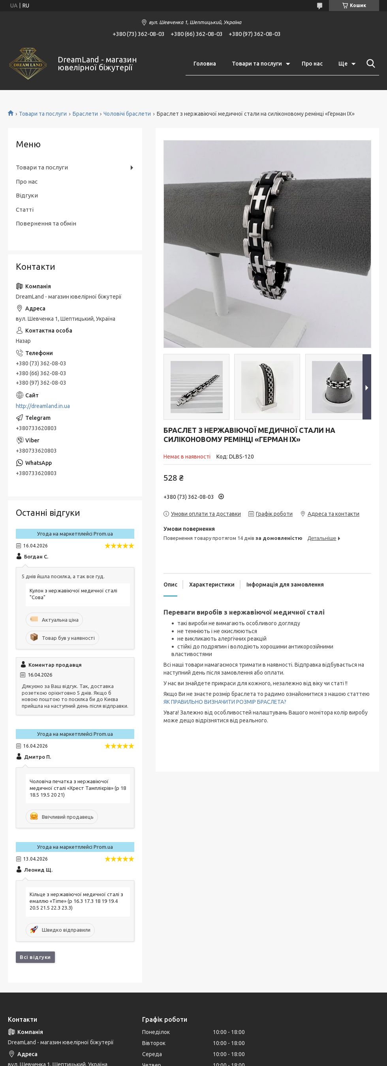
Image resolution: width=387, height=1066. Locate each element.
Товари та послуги (257, 63)
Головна (205, 63)
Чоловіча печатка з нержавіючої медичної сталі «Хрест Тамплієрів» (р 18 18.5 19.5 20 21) (78, 787)
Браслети (85, 114)
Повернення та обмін (46, 223)
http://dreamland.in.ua (43, 406)
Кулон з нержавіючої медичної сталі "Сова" (73, 594)
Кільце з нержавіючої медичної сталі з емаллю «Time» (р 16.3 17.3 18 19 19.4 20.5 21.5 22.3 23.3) (76, 900)
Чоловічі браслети (127, 114)
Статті (25, 209)
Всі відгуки (35, 957)
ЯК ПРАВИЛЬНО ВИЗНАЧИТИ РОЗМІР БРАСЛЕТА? (224, 702)
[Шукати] (369, 63)
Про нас (312, 63)
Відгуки (27, 195)
